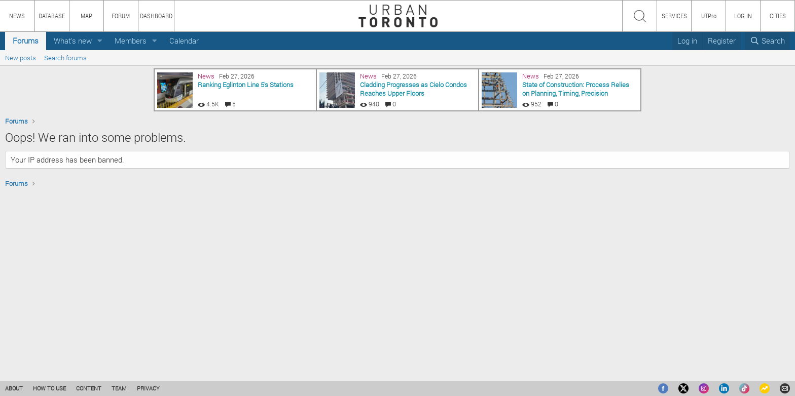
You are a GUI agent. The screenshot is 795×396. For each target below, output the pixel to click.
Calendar (184, 40)
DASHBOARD (156, 15)
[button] (100, 40)
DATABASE (52, 15)
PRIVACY (148, 388)
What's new (73, 40)
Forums (26, 40)
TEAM (119, 388)
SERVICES (674, 15)
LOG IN (743, 15)
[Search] (767, 40)
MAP (86, 15)
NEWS (17, 15)
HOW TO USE (49, 388)
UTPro (708, 15)
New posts (20, 57)
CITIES (778, 15)
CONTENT (88, 388)
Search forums (65, 57)
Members (131, 40)
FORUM (121, 15)
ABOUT (14, 388)
